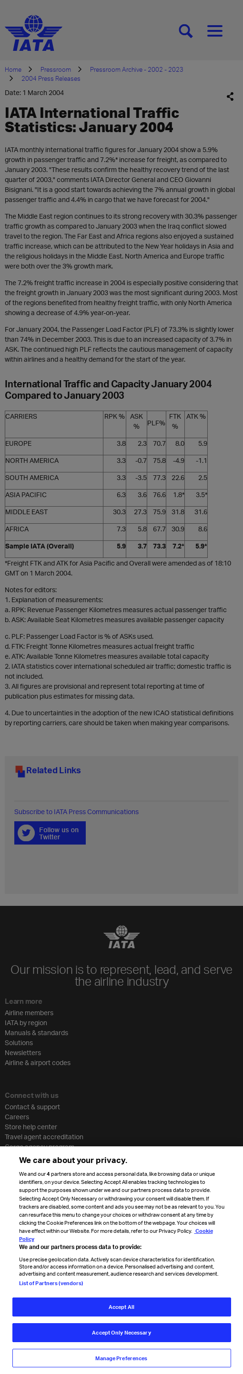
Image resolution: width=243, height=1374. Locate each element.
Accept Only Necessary (121, 1339)
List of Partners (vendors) (51, 1289)
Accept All (121, 1313)
